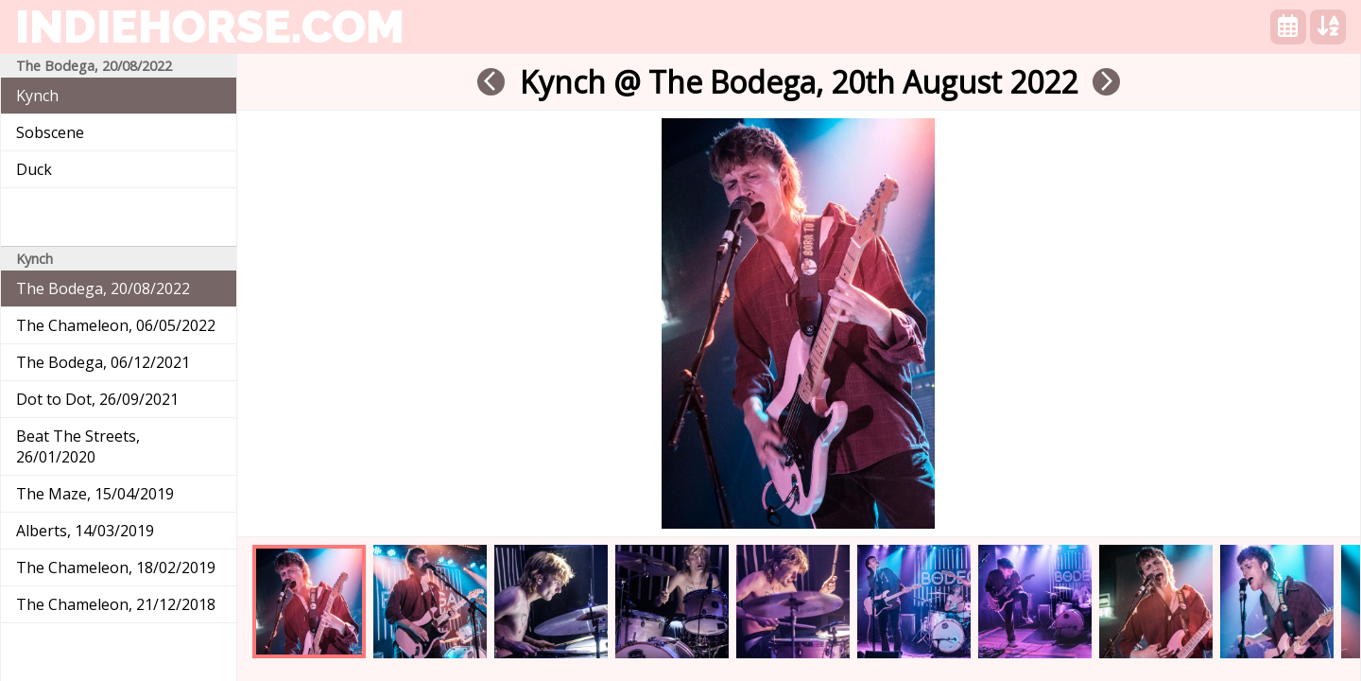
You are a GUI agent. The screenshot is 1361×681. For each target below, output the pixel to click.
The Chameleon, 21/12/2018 (115, 604)
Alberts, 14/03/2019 (85, 530)
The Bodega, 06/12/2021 (103, 362)
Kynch (37, 95)
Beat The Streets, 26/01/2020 (78, 446)
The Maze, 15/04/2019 (95, 493)
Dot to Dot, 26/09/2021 (97, 399)
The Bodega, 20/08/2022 (103, 288)
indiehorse (210, 26)
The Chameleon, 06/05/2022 (115, 325)
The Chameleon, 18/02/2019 (115, 567)
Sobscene (50, 132)
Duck (34, 169)
